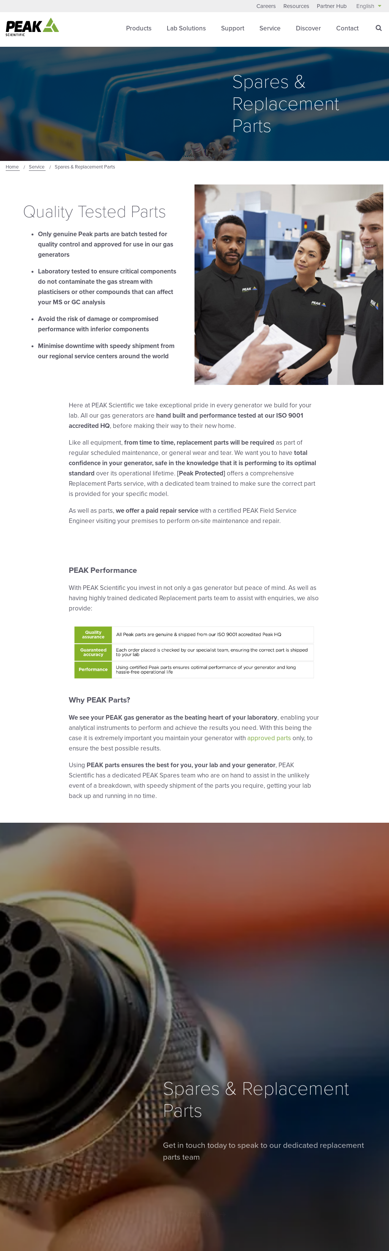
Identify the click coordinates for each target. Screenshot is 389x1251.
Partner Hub (332, 6)
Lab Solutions (186, 28)
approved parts (269, 738)
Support (232, 28)
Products (139, 28)
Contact (347, 28)
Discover (308, 28)
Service (270, 28)
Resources (296, 6)
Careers (266, 6)
